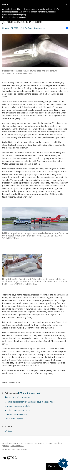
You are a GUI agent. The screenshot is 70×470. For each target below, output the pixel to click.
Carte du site (14, 443)
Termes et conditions (43, 443)
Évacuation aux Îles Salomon (17, 397)
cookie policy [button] (20, 14)
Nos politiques (27, 443)
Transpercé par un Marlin (16, 414)
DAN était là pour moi (29, 393)
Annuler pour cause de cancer (18, 410)
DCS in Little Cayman (14, 418)
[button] (66, 4)
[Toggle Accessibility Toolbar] (63, 463)
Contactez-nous (17, 445)
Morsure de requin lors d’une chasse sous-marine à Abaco (30, 402)
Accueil (5, 443)
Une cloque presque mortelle (17, 406)
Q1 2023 (8, 430)
